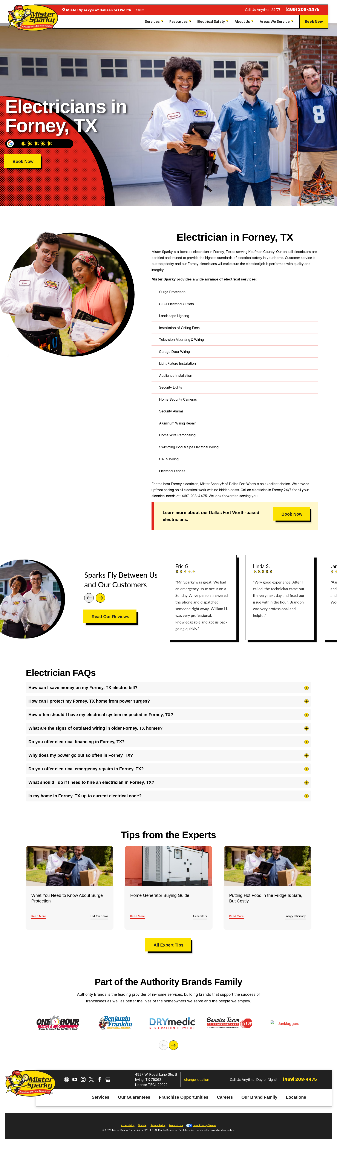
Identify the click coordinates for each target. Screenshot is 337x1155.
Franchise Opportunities (183, 1100)
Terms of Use (176, 1128)
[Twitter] (91, 1082)
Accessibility (127, 1128)
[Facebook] (99, 1082)
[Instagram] (83, 1082)
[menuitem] (154, 21)
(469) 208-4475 (302, 9)
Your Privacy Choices (201, 1128)
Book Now (314, 21)
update (140, 9)
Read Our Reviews (110, 616)
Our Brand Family (259, 1100)
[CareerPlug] (66, 1082)
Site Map (142, 1128)
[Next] (100, 598)
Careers (225, 1100)
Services (100, 1100)
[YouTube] (74, 1082)
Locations (296, 1100)
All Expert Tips (168, 945)
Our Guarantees (134, 1100)
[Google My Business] (108, 1082)
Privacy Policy (157, 1128)
